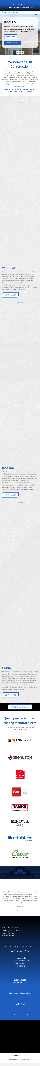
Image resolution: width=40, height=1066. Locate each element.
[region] (20, 38)
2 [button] (20, 914)
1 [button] (17, 914)
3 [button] (22, 914)
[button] (20, 38)
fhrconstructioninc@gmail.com (20, 7)
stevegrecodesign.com (24, 1063)
